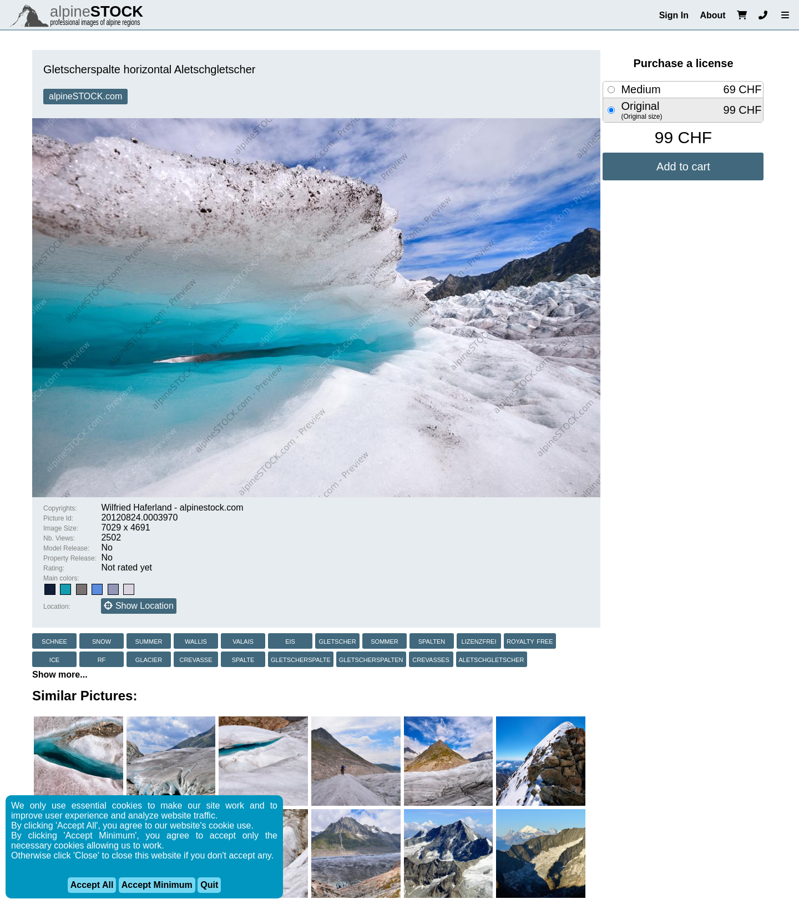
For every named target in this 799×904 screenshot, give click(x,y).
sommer (384, 640)
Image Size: (60, 528)
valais (243, 640)
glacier (148, 659)
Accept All (92, 885)
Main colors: (61, 578)
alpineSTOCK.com (85, 96)
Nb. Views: (59, 538)
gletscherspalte (301, 659)
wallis (196, 640)
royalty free (530, 640)
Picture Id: (58, 518)
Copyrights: (60, 508)
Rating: (53, 568)
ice (54, 659)
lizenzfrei (479, 640)
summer (149, 640)
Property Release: (70, 558)
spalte (243, 659)
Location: (56, 606)
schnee (54, 640)
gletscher (337, 640)
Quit (209, 885)
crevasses (430, 659)
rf (102, 659)
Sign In (674, 15)
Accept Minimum (157, 885)
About (712, 15)
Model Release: (66, 548)
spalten (432, 640)
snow (101, 640)
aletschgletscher (491, 659)
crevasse (195, 659)
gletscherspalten (371, 659)
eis (290, 640)
